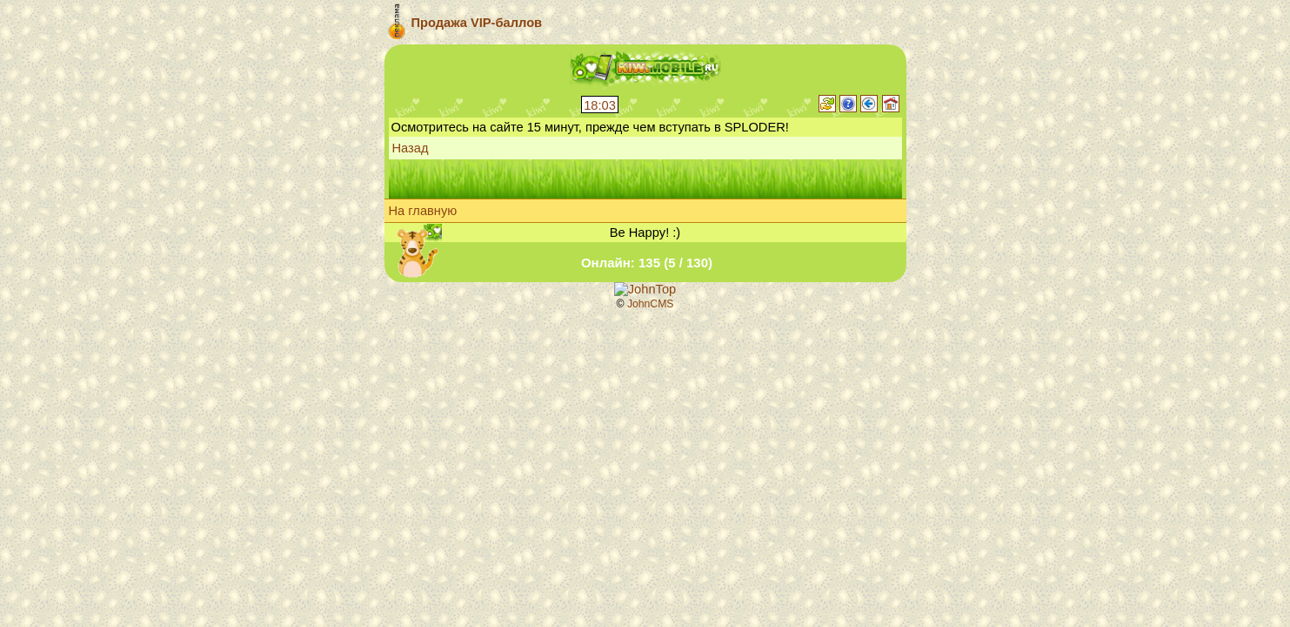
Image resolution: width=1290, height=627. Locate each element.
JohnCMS (650, 304)
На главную (423, 211)
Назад (410, 148)
